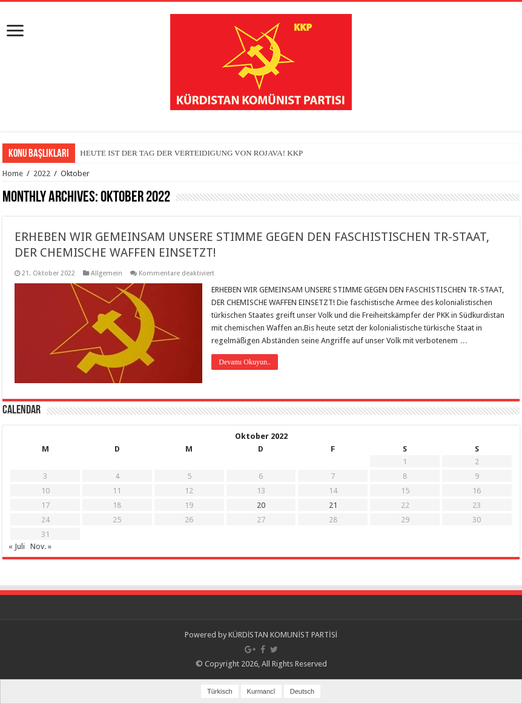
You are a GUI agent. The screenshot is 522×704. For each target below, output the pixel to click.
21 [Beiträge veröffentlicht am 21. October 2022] (333, 505)
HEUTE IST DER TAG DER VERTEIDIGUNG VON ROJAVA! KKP (191, 152)
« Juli (16, 546)
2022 (41, 173)
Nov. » (40, 546)
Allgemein (106, 273)
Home (12, 173)
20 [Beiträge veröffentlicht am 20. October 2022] (261, 505)
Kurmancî (261, 691)
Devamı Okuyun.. (245, 362)
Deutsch (302, 691)
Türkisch (220, 691)
